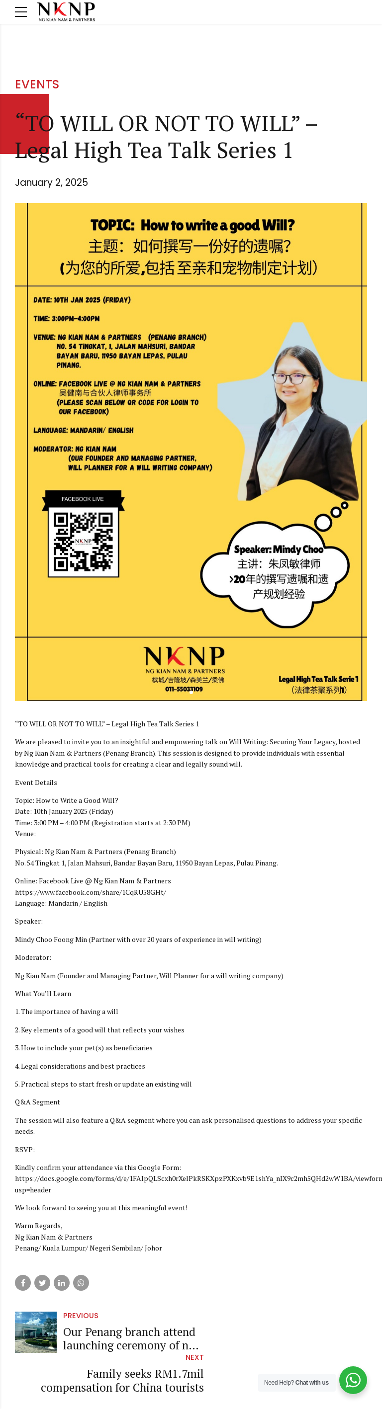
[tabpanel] (191, 452)
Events (37, 84)
